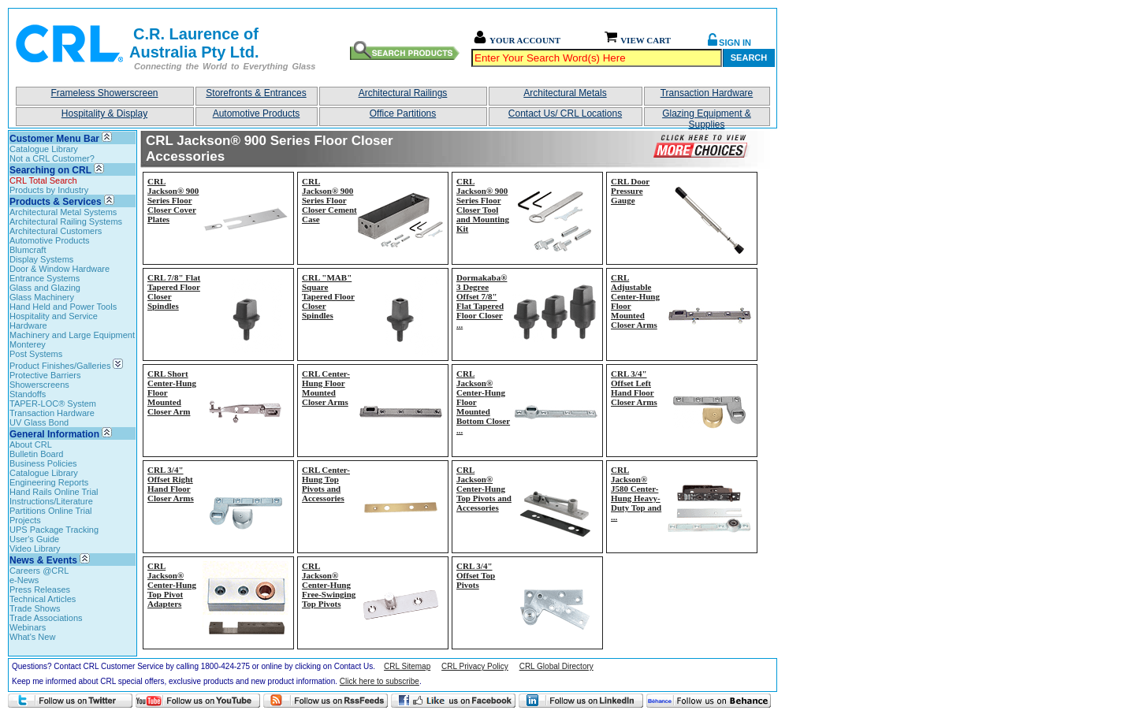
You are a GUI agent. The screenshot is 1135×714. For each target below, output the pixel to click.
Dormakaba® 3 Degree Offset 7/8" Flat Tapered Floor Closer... (481, 301)
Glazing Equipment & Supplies (706, 117)
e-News (24, 580)
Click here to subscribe (379, 681)
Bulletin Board (36, 454)
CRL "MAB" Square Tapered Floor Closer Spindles (328, 296)
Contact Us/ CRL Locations (565, 113)
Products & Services (55, 201)
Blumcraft (27, 250)
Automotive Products (256, 113)
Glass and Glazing (44, 287)
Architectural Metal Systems (63, 212)
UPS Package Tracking (54, 529)
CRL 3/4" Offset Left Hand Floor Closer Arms (634, 388)
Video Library (35, 548)
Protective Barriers (44, 375)
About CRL (30, 444)
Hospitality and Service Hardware (53, 320)
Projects (25, 520)
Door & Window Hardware (59, 268)
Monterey (27, 344)
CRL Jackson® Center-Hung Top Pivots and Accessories (484, 488)
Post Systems (35, 354)
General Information (54, 434)
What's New (32, 636)
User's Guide (34, 539)
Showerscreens (39, 384)
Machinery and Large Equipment (72, 335)
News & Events (43, 560)
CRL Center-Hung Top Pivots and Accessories (326, 484)
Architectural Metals (564, 93)
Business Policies (43, 463)
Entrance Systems (44, 278)
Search (749, 57)
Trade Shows (34, 608)
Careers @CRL (39, 570)
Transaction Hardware (707, 93)
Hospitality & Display (104, 113)
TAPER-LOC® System (52, 403)
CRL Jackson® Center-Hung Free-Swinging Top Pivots (328, 584)
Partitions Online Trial (50, 510)
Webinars (27, 627)
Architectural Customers (55, 231)
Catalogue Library (43, 149)
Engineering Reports (48, 482)
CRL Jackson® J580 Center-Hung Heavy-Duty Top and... (636, 493)
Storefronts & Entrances (256, 93)
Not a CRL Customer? (52, 158)
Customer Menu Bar (54, 138)
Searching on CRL (50, 170)
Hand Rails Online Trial (54, 491)
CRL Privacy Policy (474, 666)
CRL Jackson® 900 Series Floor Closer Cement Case (329, 200)
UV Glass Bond (39, 422)
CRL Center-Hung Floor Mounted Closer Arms (326, 388)
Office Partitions (403, 113)
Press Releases (39, 589)
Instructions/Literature (51, 501)
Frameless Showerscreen (104, 93)
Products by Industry (48, 190)
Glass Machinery (41, 297)
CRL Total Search (43, 180)
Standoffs (27, 394)
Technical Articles (42, 599)
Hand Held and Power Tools (63, 306)
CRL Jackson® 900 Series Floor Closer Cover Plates (173, 200)
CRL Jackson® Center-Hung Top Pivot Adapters (171, 584)
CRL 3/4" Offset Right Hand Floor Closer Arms (170, 484)
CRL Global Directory (556, 666)
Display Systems (41, 259)
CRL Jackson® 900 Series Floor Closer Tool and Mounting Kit (482, 205)
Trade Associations (46, 618)
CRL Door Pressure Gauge (630, 191)
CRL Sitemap (407, 666)
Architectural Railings (403, 93)
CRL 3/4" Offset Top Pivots (475, 575)
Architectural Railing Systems (65, 221)
